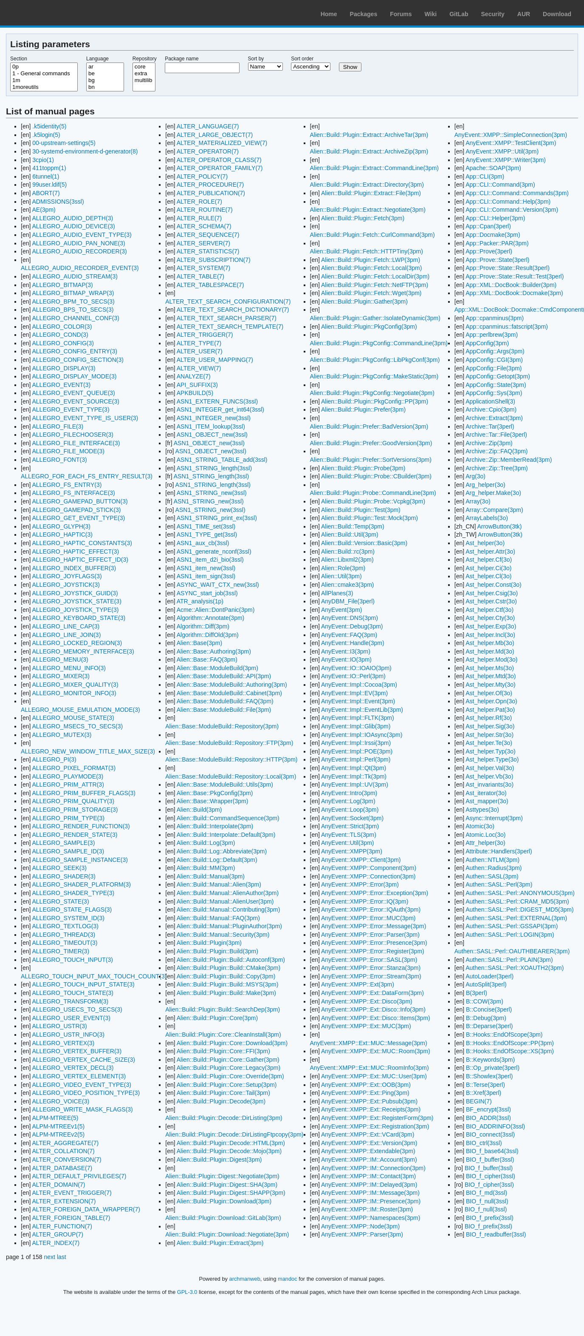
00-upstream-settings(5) (64, 142)
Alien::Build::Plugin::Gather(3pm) (364, 301)
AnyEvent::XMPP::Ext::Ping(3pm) (365, 1092)
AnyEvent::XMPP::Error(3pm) (360, 884)
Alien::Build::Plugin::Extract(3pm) (220, 1242)
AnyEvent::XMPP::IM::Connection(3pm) (373, 1168)
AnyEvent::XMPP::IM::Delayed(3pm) (369, 1184)
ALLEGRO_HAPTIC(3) (62, 534)
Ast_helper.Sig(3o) (490, 726)
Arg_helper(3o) (485, 484)
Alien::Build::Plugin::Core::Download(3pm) (232, 1043)
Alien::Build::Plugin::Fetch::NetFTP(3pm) (374, 284)
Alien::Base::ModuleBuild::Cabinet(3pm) (229, 693)
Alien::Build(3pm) (199, 809)
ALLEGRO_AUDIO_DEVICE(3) (73, 226)
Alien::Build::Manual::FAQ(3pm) (218, 918)
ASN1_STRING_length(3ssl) (214, 468)
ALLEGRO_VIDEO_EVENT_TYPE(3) (81, 1084)
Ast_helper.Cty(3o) (490, 617)
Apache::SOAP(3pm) (493, 168)
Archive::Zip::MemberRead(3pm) (509, 459)
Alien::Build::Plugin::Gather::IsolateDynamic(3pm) (375, 318)
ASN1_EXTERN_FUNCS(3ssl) (217, 401)
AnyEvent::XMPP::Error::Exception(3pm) (374, 893)
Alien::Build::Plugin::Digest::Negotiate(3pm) (222, 1176)
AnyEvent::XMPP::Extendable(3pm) (368, 1151)
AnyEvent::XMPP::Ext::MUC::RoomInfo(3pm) (369, 1067)
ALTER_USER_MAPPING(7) (215, 359)
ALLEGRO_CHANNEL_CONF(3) (75, 318)
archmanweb (244, 1279)
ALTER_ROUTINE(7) (205, 209)
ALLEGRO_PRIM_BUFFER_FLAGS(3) (83, 793)
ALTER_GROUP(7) (57, 1234)
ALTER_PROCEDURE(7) (210, 184)
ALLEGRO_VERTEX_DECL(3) (72, 1067)
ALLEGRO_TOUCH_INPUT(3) (72, 959)
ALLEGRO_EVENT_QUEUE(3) (73, 392)
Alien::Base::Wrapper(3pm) (212, 801)
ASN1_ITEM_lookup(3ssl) (211, 426)
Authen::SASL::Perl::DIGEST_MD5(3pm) (519, 909)
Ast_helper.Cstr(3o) (491, 601)
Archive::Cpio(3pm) (491, 409)
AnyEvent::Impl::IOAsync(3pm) (361, 734)
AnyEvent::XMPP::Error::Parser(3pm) (370, 934)
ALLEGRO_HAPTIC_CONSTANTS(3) (82, 543)
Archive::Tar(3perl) (490, 426)
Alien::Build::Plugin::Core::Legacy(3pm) (228, 1067)
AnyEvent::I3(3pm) (345, 651)
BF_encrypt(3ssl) (488, 1109)
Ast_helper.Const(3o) (494, 584)
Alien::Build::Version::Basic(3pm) (364, 543)
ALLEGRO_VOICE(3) (60, 1101)
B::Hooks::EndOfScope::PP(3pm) (510, 1043)
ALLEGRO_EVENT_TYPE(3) (70, 409)
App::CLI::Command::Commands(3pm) (517, 193)
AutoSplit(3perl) (486, 984)
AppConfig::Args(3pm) (495, 351)
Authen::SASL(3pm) (492, 876)
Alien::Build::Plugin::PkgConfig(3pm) (369, 326)
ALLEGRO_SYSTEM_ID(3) (68, 918)
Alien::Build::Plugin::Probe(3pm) (363, 468)
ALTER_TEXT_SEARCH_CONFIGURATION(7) (228, 301)
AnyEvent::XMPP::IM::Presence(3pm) (370, 1201)
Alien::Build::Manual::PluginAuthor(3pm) (229, 926)
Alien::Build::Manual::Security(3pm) (223, 934)
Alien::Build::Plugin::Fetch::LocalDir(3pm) (375, 276)
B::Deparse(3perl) (489, 1026)
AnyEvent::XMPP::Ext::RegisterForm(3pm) (377, 1117)
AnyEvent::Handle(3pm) (352, 643)
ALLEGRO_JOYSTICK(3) (66, 584)
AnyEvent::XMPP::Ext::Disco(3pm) (366, 1001)
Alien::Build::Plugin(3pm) (209, 942)
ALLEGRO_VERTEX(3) (63, 1043)
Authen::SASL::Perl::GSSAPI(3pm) (512, 926)
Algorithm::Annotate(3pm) (211, 617)
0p (44, 66)
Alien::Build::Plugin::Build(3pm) (217, 951)
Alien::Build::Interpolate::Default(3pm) (226, 834)
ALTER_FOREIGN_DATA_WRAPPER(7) (86, 1209)
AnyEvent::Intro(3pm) (349, 793)
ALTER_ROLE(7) (199, 201)
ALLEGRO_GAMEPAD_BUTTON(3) (79, 501)
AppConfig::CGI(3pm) (494, 359)
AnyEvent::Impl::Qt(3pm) (353, 768)
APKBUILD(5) (195, 392)
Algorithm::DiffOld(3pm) (208, 634)
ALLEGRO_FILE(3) (57, 426)
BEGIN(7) (479, 1101)
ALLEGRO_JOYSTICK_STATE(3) (76, 601)
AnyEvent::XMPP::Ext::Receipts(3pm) (370, 1109)
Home (329, 14)
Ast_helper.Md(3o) (490, 651)
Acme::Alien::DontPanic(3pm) (216, 609)
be (105, 73)
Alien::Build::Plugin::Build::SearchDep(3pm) (222, 1009)
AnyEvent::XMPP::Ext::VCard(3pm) (367, 1134)
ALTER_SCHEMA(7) (204, 226)
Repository (145, 59)
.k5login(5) (46, 134)
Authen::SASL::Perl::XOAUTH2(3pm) (515, 967)
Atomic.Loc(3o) (485, 834)
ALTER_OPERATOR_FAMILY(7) (220, 168)
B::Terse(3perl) (485, 1084)
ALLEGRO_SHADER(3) (63, 876)
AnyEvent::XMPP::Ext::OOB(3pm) (366, 1084)
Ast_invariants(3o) (489, 784)
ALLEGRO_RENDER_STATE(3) (74, 834)
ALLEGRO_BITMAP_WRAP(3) (73, 293)
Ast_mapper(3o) (487, 801)
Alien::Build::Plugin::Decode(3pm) (221, 1101)
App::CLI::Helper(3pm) (495, 218)
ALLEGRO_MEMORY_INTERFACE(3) (83, 651)
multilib (144, 80)
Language (97, 59)
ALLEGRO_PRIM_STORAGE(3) (75, 809)
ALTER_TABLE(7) (200, 276)
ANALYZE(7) (194, 376)
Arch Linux (46, 12)
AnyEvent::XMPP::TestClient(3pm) (511, 142)
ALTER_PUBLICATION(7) (211, 193)
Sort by (256, 59)
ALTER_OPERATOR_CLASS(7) (219, 159)
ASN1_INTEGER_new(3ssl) (214, 418)
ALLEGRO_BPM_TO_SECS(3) (73, 301)
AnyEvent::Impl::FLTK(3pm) (357, 717)
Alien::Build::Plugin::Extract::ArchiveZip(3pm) (369, 151)
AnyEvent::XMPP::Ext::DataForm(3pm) (372, 992)
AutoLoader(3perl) (489, 976)
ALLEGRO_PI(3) (54, 759)
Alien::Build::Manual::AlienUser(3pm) (225, 901)
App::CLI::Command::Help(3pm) (508, 201)
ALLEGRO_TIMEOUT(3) (64, 942)
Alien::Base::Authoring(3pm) (214, 651)
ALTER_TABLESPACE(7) (210, 284)
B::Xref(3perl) (483, 1092)
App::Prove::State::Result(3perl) (508, 267)
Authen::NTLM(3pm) (492, 859)
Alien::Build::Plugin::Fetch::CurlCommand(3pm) (372, 234)
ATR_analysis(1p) (200, 601)
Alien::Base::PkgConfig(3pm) (215, 793)
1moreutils (44, 87)
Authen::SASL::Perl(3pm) (499, 884)
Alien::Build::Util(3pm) (349, 534)
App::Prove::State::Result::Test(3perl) (515, 276)
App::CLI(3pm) (485, 176)
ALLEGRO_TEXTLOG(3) (65, 926)
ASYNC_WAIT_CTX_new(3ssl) (218, 584)
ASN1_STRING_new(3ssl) (212, 492)
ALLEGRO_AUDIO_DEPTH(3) (72, 218)
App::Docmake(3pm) (493, 234)
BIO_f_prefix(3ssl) (489, 1217)
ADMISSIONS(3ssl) (58, 201)
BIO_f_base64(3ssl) (492, 1151)
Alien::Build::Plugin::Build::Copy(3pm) (226, 976)
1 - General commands (44, 73)
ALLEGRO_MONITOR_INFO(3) (74, 693)
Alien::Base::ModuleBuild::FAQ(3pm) (225, 701)
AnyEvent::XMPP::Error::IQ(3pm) (364, 901)
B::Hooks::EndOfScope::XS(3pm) (510, 1051)
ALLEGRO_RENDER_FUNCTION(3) (81, 826)
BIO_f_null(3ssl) (487, 1201)
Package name (181, 59)
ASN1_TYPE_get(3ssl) (207, 534)
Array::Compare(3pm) (494, 509)
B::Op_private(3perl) (492, 1067)
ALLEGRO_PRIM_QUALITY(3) (73, 801)
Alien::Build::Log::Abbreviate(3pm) (222, 851)
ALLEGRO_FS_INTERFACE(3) (73, 492)
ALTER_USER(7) (200, 351)
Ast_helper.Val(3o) (490, 768)
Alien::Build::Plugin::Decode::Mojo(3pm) (229, 1151)
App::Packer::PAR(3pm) (497, 243)
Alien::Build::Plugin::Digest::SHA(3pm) (227, 1184)
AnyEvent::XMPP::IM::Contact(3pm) (368, 1176)
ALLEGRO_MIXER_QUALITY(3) (75, 684)
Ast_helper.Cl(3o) (488, 576)
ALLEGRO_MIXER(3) (60, 676)
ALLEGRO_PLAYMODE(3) (67, 776)
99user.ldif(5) (49, 184)
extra (144, 73)
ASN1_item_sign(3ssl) (206, 576)
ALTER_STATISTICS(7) (208, 251)
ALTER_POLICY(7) (202, 176)
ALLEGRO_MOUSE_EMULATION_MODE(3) (80, 709)
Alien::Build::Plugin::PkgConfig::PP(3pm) (374, 401)
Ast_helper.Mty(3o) (491, 684)
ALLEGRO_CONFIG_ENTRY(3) (74, 351)
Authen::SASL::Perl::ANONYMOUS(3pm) (520, 893)
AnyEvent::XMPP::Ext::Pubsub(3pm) (369, 1101)
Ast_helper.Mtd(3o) (491, 676)
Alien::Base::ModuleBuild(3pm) (217, 668)
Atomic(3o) (480, 826)
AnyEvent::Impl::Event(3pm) (358, 701)
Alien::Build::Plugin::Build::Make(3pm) (226, 992)
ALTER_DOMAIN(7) (58, 1184)
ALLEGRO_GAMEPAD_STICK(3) (76, 509)
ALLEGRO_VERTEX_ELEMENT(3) (79, 1076)
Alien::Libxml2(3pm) (347, 559)
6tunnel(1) (45, 176)
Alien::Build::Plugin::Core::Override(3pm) (230, 1076)
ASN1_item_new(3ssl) (206, 568)
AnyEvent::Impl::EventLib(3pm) (362, 709)
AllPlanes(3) (337, 593)
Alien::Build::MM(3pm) (206, 867)
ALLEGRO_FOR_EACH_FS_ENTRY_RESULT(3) (86, 476)
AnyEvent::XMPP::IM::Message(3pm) (370, 1192)
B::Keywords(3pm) (490, 1059)
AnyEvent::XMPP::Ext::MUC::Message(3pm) (368, 1043)
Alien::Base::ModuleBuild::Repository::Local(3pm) (230, 776)
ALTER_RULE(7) (199, 218)
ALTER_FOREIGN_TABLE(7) (71, 1217)
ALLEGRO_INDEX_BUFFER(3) (74, 568)
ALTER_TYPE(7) (199, 343)
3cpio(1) (43, 159)
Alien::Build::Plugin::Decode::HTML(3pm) (231, 1143)
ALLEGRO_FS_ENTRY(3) (67, 484)
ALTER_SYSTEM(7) (204, 267)
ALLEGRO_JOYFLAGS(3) (67, 576)
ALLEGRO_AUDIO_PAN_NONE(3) (78, 243)
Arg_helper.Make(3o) (493, 492)
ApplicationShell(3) (490, 401)
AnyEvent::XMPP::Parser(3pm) (362, 1234)
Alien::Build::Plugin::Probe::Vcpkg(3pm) (373, 501)
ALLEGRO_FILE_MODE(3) (68, 451)
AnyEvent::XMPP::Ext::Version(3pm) (369, 1143)
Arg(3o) (475, 476)
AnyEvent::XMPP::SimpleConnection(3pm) (510, 134)
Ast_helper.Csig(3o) (492, 593)
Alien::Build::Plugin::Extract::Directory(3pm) (367, 184)
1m (44, 80)
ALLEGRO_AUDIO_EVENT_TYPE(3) (81, 234)
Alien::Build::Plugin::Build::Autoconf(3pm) (231, 959)
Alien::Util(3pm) (341, 576)
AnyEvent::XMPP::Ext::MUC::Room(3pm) (375, 1051)
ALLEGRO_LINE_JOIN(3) (66, 634)
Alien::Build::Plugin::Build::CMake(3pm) (228, 967)
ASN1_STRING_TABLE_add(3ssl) (222, 459)
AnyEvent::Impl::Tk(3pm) (354, 776)
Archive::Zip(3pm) (489, 443)
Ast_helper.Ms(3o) (490, 668)
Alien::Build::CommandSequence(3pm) (228, 818)
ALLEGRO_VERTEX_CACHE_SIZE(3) (83, 1059)
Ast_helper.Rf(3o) (489, 717)
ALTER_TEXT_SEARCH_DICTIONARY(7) (233, 309)
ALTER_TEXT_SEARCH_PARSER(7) (226, 318)
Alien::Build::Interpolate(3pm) (215, 826)
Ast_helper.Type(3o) (492, 759)
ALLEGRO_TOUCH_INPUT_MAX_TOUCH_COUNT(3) (93, 976)
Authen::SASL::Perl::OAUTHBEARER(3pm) (512, 951)
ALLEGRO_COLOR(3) (62, 326)
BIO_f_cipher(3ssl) (490, 1176)
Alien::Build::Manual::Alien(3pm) (219, 884)
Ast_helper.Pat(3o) (490, 709)
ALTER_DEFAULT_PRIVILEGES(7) (79, 1176)
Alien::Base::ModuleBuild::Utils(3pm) (225, 784)
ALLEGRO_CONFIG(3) (62, 343)
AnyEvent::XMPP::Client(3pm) (361, 859)
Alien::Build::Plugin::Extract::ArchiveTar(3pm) (369, 134)
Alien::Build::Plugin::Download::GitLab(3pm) (223, 1217)
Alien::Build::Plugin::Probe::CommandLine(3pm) (373, 492)
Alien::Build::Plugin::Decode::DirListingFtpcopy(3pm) (234, 1134)
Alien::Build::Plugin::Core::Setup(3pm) (227, 1084)
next (49, 1257)
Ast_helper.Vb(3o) (489, 776)
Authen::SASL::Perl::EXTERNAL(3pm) (516, 918)
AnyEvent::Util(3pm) (347, 842)
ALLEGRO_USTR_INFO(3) (68, 1034)
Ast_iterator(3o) (486, 793)
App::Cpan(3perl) (488, 226)
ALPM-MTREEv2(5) (58, 1134)
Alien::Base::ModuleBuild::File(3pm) (224, 709)
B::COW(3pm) (484, 1001)
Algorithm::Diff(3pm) (203, 626)
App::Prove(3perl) (489, 251)
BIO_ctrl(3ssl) (484, 1143)
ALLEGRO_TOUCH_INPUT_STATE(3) (83, 984)
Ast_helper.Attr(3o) (490, 551)
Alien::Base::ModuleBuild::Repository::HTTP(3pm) (231, 759)
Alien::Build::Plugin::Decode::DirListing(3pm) (223, 1117)
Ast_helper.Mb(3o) (490, 643)
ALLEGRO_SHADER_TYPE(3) (73, 893)
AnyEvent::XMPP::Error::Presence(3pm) (374, 942)
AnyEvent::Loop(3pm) (349, 809)
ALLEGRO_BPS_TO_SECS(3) (72, 309)
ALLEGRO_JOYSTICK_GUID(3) (75, 593)
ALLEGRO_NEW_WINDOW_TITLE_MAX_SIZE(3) (88, 751)
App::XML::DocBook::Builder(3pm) (511, 284)
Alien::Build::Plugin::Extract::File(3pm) (371, 193)
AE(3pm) (43, 209)
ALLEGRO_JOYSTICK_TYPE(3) (75, 609)
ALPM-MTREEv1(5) (58, 1126)
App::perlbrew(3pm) (492, 334)
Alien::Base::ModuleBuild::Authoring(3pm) (232, 684)
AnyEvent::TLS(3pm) (348, 834)
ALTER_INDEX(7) (55, 1242)
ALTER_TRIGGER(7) (205, 334)
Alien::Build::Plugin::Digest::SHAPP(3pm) (231, 1192)
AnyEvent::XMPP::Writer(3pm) (506, 159)
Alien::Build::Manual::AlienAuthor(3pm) (228, 893)
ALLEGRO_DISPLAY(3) (63, 368)
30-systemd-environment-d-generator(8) (85, 151)
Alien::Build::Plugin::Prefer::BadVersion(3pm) (369, 426)
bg (105, 80)
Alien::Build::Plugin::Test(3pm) (361, 509)
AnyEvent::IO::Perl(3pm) (353, 676)
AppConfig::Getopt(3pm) (498, 376)
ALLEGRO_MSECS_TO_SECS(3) (77, 726)
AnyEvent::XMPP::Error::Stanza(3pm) (370, 967)
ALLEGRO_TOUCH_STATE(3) (72, 992)
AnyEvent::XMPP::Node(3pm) (360, 1226)
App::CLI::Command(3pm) (500, 184)
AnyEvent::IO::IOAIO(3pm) (356, 668)
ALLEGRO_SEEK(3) (59, 867)
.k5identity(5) (49, 126)
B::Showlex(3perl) (489, 1076)
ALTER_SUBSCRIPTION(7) (214, 259)
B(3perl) (476, 992)
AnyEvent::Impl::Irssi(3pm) (356, 742)
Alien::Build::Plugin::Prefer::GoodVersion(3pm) (371, 443)
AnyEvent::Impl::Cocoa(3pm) (359, 684)
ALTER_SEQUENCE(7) (208, 234)
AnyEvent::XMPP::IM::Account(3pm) (369, 1159)
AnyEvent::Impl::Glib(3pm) (355, 726)
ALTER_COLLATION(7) (63, 1151)
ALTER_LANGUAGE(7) (208, 126)
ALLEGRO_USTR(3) (59, 1026)
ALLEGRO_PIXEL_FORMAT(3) (74, 768)
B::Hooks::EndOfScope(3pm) (504, 1034)
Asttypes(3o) (482, 809)
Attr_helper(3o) (485, 842)
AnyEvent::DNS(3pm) (349, 617)
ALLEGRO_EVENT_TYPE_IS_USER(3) (85, 418)
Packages (364, 14)
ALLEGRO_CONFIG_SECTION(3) (78, 359)
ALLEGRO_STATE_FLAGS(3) (72, 909)
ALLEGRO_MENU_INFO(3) (68, 668)
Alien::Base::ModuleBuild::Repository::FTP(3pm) (229, 742)
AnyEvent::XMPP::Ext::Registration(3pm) (375, 1126)
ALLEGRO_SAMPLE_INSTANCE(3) (79, 859)
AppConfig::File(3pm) (494, 368)
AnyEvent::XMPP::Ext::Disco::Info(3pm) (373, 1009)
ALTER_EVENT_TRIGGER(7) (71, 1192)
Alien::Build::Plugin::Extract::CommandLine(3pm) (374, 168)
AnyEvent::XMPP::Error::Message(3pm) (373, 926)
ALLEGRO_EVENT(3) (61, 384)
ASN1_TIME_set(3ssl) (206, 526)
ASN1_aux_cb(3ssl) (203, 543)
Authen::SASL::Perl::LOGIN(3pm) (510, 934)
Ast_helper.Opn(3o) (491, 701)
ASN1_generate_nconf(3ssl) (214, 551)
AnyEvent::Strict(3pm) (350, 826)
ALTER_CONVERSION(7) (66, 1159)
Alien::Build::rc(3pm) (348, 551)
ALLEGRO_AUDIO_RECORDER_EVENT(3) (80, 267)
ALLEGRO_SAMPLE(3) (63, 842)
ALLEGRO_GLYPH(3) (61, 526)
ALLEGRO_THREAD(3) (63, 934)
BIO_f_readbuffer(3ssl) (496, 1234)
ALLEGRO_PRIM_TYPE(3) (68, 818)
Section (18, 59)
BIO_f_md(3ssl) (486, 1192)
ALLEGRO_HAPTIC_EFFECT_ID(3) (80, 559)
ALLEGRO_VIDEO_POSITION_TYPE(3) (86, 1092)
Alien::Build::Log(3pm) (206, 842)
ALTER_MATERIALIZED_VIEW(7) (222, 142)
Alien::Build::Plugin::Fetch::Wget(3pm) (371, 293)
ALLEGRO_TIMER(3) (60, 951)
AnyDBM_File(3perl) (348, 601)
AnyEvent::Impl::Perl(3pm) (355, 759)
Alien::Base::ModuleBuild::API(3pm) (224, 676)
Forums (401, 14)
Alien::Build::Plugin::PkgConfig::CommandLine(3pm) (379, 343)
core (144, 66)
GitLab (458, 14)
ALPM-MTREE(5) (55, 1117)
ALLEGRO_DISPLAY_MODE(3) (74, 376)
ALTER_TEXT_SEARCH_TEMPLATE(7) (230, 326)
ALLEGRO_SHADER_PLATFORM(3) (81, 884)
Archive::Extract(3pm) (494, 418)
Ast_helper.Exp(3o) (491, 626)
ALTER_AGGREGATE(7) (65, 1143)
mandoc (287, 1279)
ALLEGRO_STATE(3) (60, 901)
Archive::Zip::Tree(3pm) (497, 468)
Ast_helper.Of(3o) (489, 693)
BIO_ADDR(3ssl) (488, 1117)
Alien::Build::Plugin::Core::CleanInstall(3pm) (223, 1034)
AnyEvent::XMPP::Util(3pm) (502, 151)
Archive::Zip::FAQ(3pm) (497, 451)
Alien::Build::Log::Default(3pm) (217, 859)
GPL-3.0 (187, 1292)
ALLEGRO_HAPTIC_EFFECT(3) (75, 551)
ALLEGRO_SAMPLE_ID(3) (68, 851)
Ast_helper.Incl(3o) (490, 634)
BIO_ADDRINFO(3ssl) (495, 1126)
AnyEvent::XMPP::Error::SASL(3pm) (369, 959)
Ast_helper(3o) (485, 543)
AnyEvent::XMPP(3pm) (351, 851)
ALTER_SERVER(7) (203, 243)
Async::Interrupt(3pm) (494, 818)
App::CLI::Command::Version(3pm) (512, 209)
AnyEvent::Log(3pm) (348, 801)
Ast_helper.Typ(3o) (491, 751)
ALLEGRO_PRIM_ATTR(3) (68, 784)
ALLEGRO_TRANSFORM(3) (70, 1001)
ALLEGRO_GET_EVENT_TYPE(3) (78, 518)
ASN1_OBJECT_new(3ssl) (212, 434)
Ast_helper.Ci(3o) (488, 568)
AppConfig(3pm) (487, 343)
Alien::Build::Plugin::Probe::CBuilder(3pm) (376, 476)
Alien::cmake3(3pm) (347, 584)
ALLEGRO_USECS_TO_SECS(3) (77, 1009)
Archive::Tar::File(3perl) (496, 434)
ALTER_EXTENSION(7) (64, 1201)
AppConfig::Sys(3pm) (494, 392)
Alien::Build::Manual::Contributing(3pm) (228, 909)
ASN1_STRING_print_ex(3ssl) (217, 518)
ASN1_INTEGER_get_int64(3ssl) (220, 409)
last (61, 1257)
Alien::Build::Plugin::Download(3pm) (224, 1201)
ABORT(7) (45, 193)
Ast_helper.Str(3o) (489, 734)
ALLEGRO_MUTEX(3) (61, 734)
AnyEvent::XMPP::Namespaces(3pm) (370, 1217)
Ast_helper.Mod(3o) (491, 659)
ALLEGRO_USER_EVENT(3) (71, 1018)
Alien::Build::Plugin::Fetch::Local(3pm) (371, 267)
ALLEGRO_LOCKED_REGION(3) (77, 643)
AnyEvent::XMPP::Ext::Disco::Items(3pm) (375, 1018)
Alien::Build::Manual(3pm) (211, 876)
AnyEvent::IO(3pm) (346, 659)
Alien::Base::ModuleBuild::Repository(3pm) (222, 726)
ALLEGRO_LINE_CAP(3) (65, 626)
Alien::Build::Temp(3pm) (352, 526)
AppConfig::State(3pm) (496, 384)
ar (105, 66)
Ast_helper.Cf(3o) (489, 559)
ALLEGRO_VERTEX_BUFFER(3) (76, 1051)
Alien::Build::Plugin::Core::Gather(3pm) (228, 1059)
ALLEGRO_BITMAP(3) (62, 284)
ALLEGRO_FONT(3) (59, 459)
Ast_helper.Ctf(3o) (489, 609)
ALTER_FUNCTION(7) (62, 1226)
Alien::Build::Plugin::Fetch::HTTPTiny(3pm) (366, 251)
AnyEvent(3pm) (341, 609)
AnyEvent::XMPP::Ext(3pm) (357, 984)
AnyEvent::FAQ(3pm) (349, 634)
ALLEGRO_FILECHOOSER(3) (72, 434)
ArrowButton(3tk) (499, 526)
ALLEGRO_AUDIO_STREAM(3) (75, 276)
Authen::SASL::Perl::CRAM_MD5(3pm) (517, 901)
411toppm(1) (49, 168)
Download (557, 14)
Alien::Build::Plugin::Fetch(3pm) (362, 218)
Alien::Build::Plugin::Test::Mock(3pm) (369, 518)
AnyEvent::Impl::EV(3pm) (354, 693)
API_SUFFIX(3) (197, 384)
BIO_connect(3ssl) (490, 1134)
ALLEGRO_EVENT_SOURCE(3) (75, 401)
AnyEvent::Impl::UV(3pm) (354, 784)
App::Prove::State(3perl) (497, 259)
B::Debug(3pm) (486, 1018)
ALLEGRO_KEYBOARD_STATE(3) (78, 617)
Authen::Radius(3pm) (494, 867)
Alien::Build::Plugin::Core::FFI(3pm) (223, 1051)
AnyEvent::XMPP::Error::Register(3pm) (372, 951)
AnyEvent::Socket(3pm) (352, 818)
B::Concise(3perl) (489, 1009)
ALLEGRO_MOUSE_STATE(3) (73, 717)
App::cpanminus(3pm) (495, 318)
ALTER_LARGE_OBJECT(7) (215, 134)
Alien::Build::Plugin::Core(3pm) (217, 1018)
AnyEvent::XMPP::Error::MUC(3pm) (368, 918)
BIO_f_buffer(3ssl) (490, 1159)
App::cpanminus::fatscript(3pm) (507, 326)
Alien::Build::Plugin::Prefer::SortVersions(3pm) (371, 459)
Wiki (431, 14)
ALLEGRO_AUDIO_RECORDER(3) (79, 251)
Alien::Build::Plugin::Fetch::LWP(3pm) (370, 259)
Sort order (302, 59)
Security (493, 14)
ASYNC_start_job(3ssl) (207, 593)
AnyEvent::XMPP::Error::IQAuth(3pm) (370, 909)
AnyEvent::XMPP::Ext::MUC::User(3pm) (374, 1076)
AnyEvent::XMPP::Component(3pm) (368, 867)
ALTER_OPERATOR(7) (208, 151)
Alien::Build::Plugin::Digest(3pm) (219, 1159)
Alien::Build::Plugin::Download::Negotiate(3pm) (227, 1234)
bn (105, 87)
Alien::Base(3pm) (199, 643)
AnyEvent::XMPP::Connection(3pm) (368, 876)
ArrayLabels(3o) (487, 518)
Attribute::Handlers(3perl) (499, 851)
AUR (523, 14)
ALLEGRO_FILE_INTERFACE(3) (76, 443)
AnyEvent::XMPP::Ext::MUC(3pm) (366, 1026)
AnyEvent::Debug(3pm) (352, 626)
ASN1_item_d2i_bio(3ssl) (210, 559)
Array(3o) (478, 501)
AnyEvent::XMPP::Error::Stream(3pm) (371, 976)
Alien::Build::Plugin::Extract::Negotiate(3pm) (368, 209)
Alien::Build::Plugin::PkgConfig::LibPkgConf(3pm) (375, 359)
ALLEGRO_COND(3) (60, 334)
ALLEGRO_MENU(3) (60, 659)
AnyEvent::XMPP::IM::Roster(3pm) (367, 1209)
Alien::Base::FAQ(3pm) (207, 659)
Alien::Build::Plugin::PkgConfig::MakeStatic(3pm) (374, 376)
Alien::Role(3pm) (343, 568)
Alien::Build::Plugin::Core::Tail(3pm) (223, 1092)
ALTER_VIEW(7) (199, 368)
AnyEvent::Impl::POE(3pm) (356, 751)
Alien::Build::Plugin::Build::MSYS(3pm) (228, 984)
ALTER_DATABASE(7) (62, 1168)
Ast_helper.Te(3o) (489, 742)
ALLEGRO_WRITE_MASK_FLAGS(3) (82, 1109)
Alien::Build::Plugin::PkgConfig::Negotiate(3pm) (372, 392)
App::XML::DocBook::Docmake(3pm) (514, 293)
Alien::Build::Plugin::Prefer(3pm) (363, 409)
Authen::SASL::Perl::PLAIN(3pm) (509, 959)
